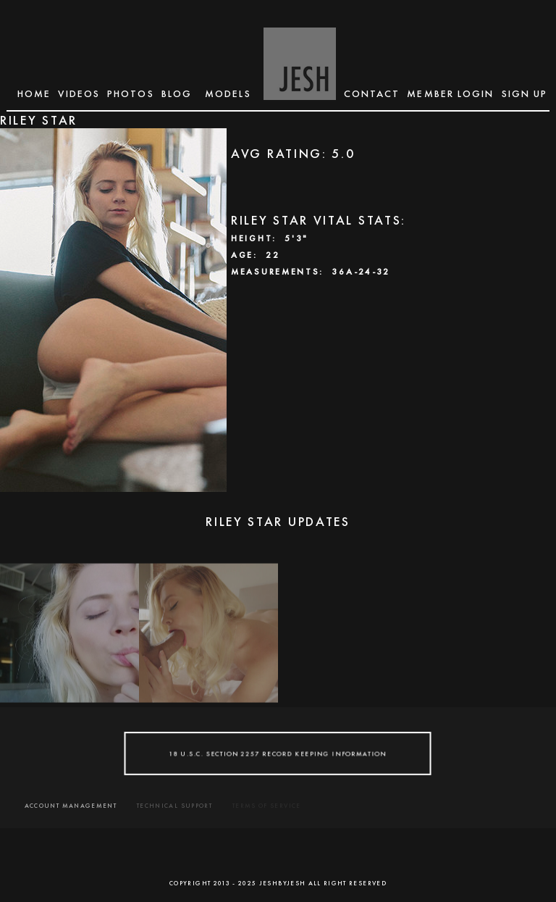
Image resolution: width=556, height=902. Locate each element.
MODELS (228, 93)
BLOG (176, 93)
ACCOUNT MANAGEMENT (71, 805)
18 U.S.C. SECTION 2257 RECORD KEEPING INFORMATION (278, 753)
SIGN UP (525, 93)
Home (34, 93)
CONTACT (372, 93)
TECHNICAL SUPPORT (174, 805)
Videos (79, 93)
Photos (130, 93)
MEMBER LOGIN (450, 93)
